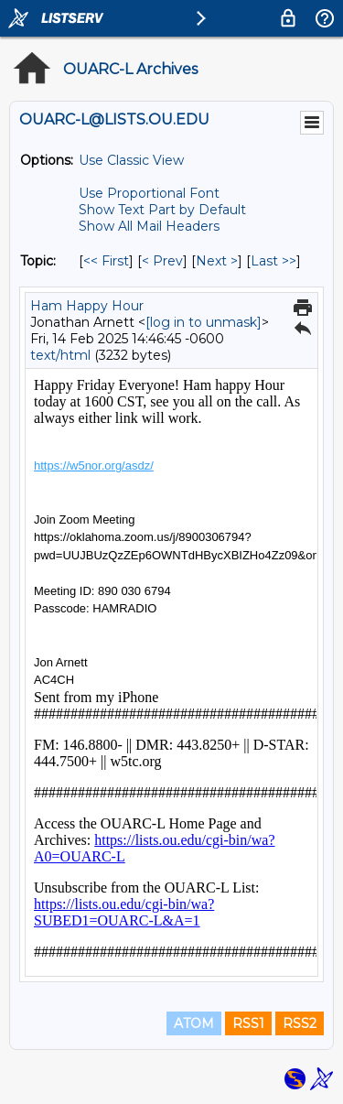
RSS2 (299, 1023)
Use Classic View (131, 160)
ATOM (194, 1023)
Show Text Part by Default (162, 209)
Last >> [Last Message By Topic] (273, 261)
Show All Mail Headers (149, 226)
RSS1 (248, 1023)
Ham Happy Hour (87, 306)
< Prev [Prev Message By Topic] (162, 261)
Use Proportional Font (149, 193)
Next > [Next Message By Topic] (217, 261)
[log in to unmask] (203, 322)
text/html (60, 355)
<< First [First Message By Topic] (106, 261)
